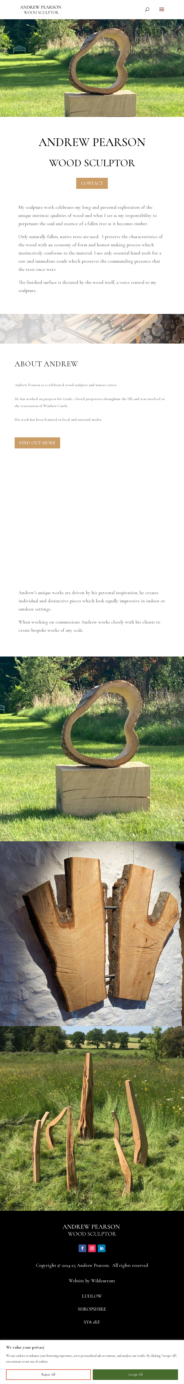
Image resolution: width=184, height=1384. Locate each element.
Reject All (48, 1374)
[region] (92, 1362)
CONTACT (92, 183)
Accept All (135, 1374)
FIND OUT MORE (37, 443)
